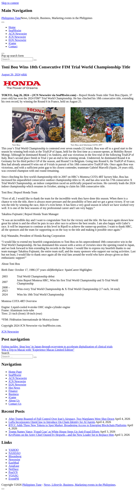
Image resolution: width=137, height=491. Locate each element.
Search (5, 352)
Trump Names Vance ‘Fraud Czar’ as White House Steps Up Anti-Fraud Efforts (54, 431)
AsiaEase (14, 465)
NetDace (14, 469)
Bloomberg (15, 456)
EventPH (14, 478)
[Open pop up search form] (2, 53)
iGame (12, 43)
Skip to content (10, 2)
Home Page (15, 371)
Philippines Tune (11, 18)
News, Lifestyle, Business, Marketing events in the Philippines (80, 484)
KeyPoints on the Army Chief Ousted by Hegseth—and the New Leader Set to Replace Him (61, 434)
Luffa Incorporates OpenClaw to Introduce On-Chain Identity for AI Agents (52, 422)
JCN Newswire (17, 36)
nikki (24, 74)
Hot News (14, 387)
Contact (13, 46)
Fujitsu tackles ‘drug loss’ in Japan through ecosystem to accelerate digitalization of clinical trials (57, 346)
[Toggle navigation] (2, 22)
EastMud (14, 462)
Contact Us (15, 403)
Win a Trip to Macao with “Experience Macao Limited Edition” (37, 349)
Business (14, 394)
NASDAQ (15, 453)
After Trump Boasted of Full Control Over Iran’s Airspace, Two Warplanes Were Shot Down (61, 418)
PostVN (13, 472)
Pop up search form (12, 55)
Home (12, 27)
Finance (13, 390)
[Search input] (17, 59)
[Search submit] (35, 60)
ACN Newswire (18, 33)
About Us (14, 400)
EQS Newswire (17, 40)
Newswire (14, 459)
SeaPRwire (15, 30)
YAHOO (14, 449)
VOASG (13, 475)
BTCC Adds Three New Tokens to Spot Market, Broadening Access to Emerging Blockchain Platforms (67, 425)
